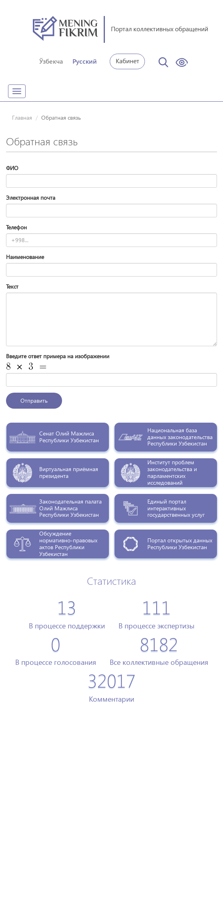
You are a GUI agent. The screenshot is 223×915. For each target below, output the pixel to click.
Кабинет (127, 60)
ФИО (12, 168)
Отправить (34, 400)
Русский (84, 61)
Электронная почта (30, 197)
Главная (22, 117)
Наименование (25, 257)
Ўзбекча (51, 61)
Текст (12, 286)
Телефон (16, 227)
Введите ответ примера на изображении (57, 356)
